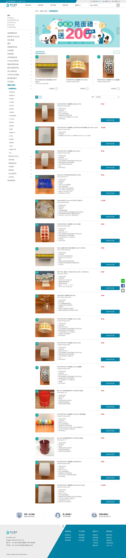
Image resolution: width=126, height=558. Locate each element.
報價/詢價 (68, 537)
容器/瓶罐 (10, 40)
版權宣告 (109, 540)
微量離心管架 (12, 149)
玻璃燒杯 (11, 98)
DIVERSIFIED (14, 20)
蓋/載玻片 (11, 122)
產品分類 (28, 5)
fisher (11, 18)
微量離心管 (12, 95)
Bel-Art (12, 25)
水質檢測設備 (12, 57)
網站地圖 (68, 540)
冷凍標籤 (11, 112)
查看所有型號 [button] (110, 120)
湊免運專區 (11, 180)
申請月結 (95, 540)
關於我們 (109, 535)
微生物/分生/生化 (13, 36)
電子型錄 (53, 5)
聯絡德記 (109, 537)
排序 (93, 97)
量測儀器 (10, 54)
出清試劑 (11, 177)
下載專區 (95, 543)
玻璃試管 (11, 109)
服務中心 (78, 5)
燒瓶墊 (11, 129)
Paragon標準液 (13, 61)
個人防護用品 (12, 71)
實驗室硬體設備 (13, 64)
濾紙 (9, 43)
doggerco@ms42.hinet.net (15, 540)
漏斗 (10, 152)
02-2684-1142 (21, 1)
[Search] (104, 5)
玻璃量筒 (11, 139)
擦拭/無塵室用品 (13, 68)
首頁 (36, 11)
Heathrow (12, 27)
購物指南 (68, 531)
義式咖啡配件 (12, 78)
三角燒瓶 (11, 102)
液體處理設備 (12, 47)
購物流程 (68, 535)
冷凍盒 (11, 136)
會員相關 (81, 537)
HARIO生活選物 (13, 74)
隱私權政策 (109, 543)
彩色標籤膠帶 (12, 115)
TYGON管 (11, 119)
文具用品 (10, 81)
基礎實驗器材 (53, 11)
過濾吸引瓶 (12, 92)
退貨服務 (95, 537)
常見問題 (82, 531)
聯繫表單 (95, 545)
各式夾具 (11, 105)
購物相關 (81, 535)
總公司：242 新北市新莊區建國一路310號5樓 (20, 542)
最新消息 (65, 5)
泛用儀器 (10, 50)
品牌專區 (40, 5)
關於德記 (109, 531)
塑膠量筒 (11, 142)
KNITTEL (12, 22)
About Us (109, 545)
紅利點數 (81, 540)
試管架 (11, 146)
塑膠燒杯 (11, 125)
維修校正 (95, 535)
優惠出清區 (43, 11)
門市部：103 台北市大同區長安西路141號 (19, 545)
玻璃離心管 (12, 132)
